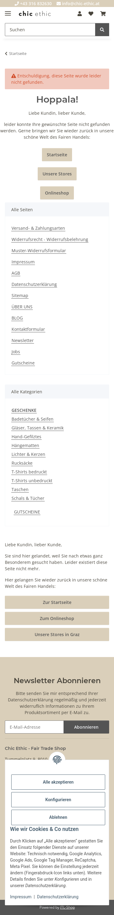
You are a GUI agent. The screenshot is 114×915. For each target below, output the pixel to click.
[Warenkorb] (103, 14)
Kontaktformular (28, 329)
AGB (16, 273)
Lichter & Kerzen (28, 454)
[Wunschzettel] (91, 14)
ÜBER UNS (22, 307)
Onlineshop (57, 193)
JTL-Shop (67, 907)
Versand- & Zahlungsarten (38, 228)
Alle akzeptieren (58, 782)
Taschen (20, 489)
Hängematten (25, 445)
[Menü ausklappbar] (8, 11)
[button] (79, 14)
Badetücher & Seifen (33, 419)
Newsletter (23, 340)
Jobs (16, 351)
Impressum (20, 896)
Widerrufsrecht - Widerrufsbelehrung (50, 239)
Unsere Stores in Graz (57, 634)
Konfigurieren (58, 799)
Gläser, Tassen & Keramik (38, 428)
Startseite (57, 155)
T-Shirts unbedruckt (32, 480)
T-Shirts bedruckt (29, 472)
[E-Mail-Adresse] (34, 727)
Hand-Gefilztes (26, 436)
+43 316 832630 (33, 3)
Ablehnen (58, 817)
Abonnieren (86, 727)
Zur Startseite (57, 602)
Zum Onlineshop (57, 618)
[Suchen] (50, 29)
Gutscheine (23, 363)
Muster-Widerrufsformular (39, 250)
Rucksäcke (22, 463)
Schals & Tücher (28, 498)
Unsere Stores (57, 174)
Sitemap (20, 295)
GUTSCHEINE (27, 512)
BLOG (17, 318)
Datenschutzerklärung (57, 896)
